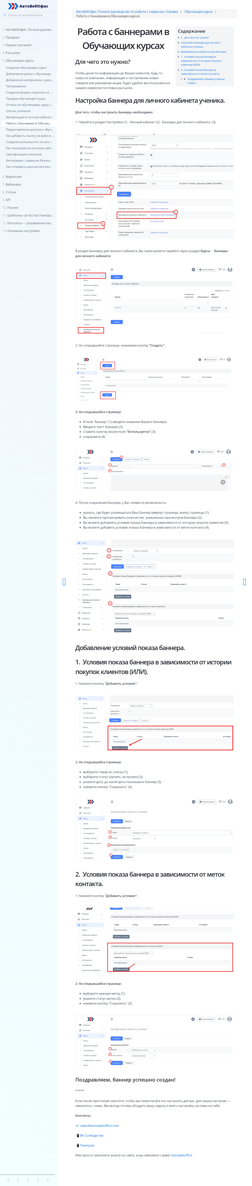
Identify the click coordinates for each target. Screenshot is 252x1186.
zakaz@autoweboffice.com (100, 1129)
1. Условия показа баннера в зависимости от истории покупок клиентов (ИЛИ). (201, 61)
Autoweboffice (183, 1159)
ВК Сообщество (93, 1139)
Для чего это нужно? (196, 37)
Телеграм (88, 1149)
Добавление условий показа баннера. (203, 52)
